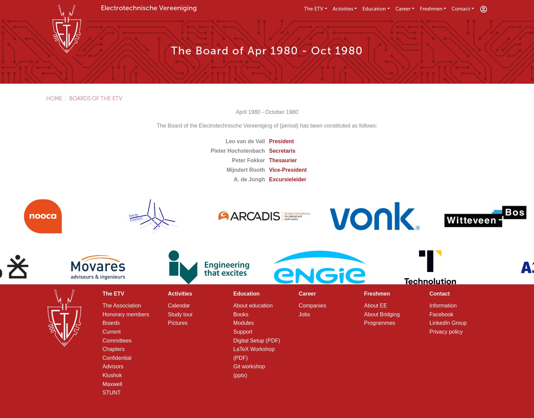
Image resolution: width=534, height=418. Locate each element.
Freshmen (431, 9)
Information (443, 305)
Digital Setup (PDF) (256, 341)
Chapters (114, 349)
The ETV (313, 9)
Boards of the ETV (95, 98)
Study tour (180, 314)
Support (242, 332)
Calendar (179, 305)
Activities (343, 9)
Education (374, 9)
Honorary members (126, 314)
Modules (243, 323)
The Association (122, 305)
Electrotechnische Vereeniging (149, 8)
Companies (312, 305)
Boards (111, 323)
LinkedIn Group (448, 323)
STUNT (112, 393)
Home (54, 98)
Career (402, 9)
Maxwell (112, 384)
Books (240, 314)
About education (253, 305)
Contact (461, 9)
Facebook (441, 314)
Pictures (178, 323)
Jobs (304, 314)
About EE (375, 305)
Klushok (112, 375)
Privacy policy (446, 332)
